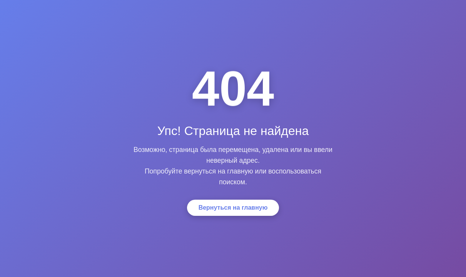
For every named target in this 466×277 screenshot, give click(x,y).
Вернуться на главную (233, 207)
